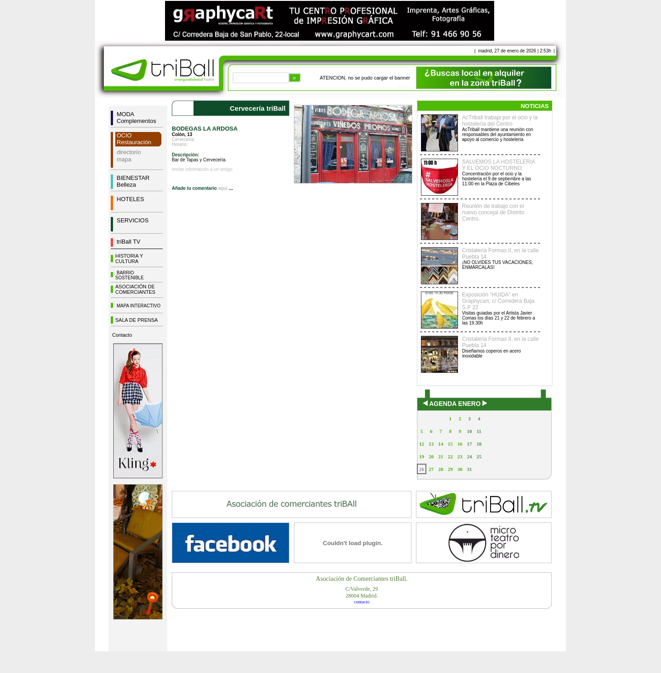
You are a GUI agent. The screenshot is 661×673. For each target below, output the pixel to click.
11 (479, 431)
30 (460, 469)
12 (421, 444)
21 (440, 456)
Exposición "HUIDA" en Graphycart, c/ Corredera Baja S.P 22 (498, 301)
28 (440, 469)
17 (469, 444)
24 (469, 456)
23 (460, 456)
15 (450, 444)
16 (460, 444)
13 (431, 444)
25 (479, 456)
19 (421, 456)
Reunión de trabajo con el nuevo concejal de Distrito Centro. (493, 212)
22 (450, 456)
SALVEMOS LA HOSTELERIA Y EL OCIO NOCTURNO (498, 165)
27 (431, 469)
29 (450, 469)
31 (469, 469)
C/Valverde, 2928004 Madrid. (361, 592)
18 (479, 444)
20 (431, 456)
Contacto (122, 335)
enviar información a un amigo (202, 169)
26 (421, 469)
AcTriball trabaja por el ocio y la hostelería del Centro (500, 120)
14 (440, 444)
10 (469, 431)
